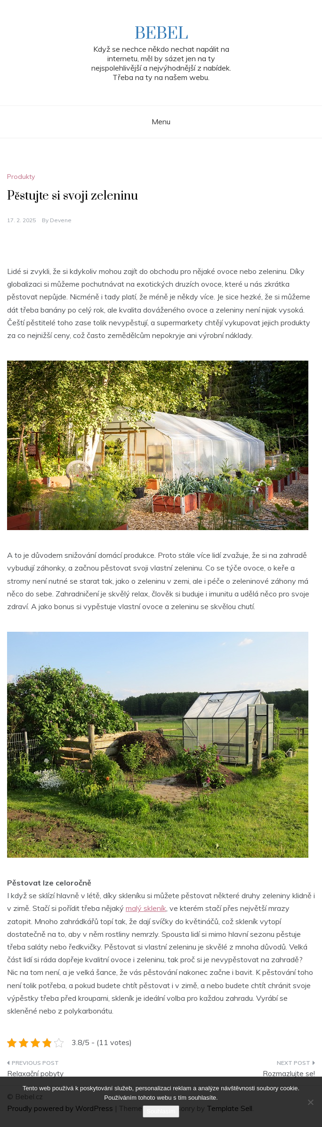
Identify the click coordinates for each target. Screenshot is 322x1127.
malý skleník (146, 908)
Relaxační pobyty (35, 1073)
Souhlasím (160, 1111)
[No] (310, 1102)
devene (61, 220)
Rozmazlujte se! (289, 1073)
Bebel (161, 34)
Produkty (21, 176)
